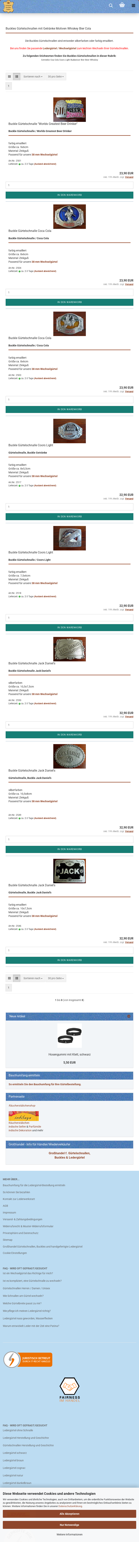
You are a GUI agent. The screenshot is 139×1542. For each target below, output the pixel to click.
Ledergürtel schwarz (15, 1452)
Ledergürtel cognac (14, 1467)
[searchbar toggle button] (110, 5)
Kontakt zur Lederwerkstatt (19, 1199)
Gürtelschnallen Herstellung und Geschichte (28, 1445)
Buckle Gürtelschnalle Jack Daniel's (31, 663)
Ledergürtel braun (13, 1460)
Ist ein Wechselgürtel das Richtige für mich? (28, 1273)
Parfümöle (35, 1126)
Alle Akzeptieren (69, 1513)
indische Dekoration (20, 1130)
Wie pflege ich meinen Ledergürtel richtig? (27, 1310)
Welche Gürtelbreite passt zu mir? (22, 1303)
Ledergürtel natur (13, 1475)
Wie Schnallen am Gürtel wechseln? (23, 1295)
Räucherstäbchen (19, 1122)
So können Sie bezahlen (16, 1192)
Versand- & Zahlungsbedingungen (22, 1219)
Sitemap (7, 1239)
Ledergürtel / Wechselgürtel (59, 48)
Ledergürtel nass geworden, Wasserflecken (28, 1318)
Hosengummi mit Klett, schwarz (70, 1054)
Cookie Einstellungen (15, 1252)
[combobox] (33, 76)
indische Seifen (17, 1126)
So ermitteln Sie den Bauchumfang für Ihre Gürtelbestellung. (45, 1084)
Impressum (9, 1212)
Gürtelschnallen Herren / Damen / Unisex (26, 1288)
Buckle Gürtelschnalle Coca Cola (29, 231)
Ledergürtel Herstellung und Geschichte (26, 1437)
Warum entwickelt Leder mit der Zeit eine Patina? (31, 1325)
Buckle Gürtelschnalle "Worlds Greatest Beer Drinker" (42, 124)
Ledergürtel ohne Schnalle (18, 1430)
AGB (5, 1205)
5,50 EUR (69, 1062)
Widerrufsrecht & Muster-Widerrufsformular (28, 1226)
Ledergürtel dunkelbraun (17, 1482)
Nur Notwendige (69, 1524)
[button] (9, 76)
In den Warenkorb (69, 195)
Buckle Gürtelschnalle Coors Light (30, 445)
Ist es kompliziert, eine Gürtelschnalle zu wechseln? (32, 1280)
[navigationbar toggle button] (133, 5)
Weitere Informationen (70, 1534)
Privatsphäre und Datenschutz (20, 1233)
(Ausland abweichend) (45, 164)
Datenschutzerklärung (70, 1506)
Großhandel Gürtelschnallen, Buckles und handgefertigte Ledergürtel (42, 1246)
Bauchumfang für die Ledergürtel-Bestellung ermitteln (34, 1185)
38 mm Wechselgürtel (45, 154)
